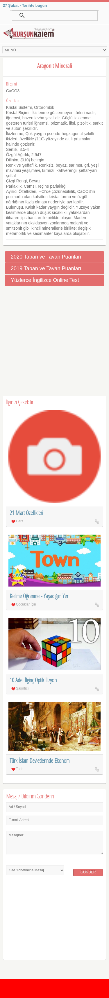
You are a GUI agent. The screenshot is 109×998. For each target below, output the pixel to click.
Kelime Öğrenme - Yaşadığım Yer (39, 596)
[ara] (54, 15)
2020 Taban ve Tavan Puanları (46, 257)
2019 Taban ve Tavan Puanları (46, 268)
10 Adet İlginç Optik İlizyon (33, 680)
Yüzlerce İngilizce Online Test (45, 280)
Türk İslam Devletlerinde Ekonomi (40, 761)
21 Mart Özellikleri (26, 513)
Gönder (88, 872)
